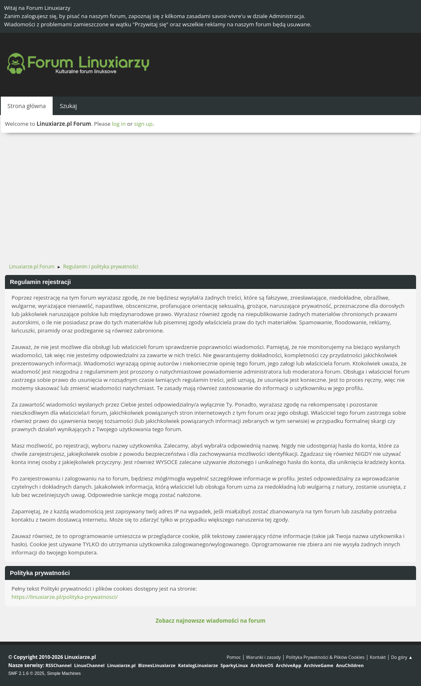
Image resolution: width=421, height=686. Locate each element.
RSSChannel (59, 665)
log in (119, 123)
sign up (143, 123)
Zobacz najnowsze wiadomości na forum (210, 620)
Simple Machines (64, 673)
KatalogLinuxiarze (198, 665)
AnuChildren (349, 665)
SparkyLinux (234, 665)
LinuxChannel (89, 665)
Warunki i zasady (263, 657)
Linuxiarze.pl (121, 665)
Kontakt (378, 657)
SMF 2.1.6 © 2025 (26, 673)
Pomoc (234, 657)
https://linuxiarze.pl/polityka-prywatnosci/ (65, 597)
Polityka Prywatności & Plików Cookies (325, 657)
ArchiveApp (288, 665)
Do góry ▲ (402, 657)
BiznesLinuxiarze (157, 665)
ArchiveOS (261, 665)
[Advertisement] (210, 194)
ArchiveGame (318, 665)
